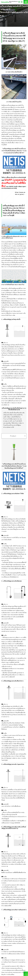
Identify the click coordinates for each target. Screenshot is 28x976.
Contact (19, 1)
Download (22, 1)
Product (13, 436)
